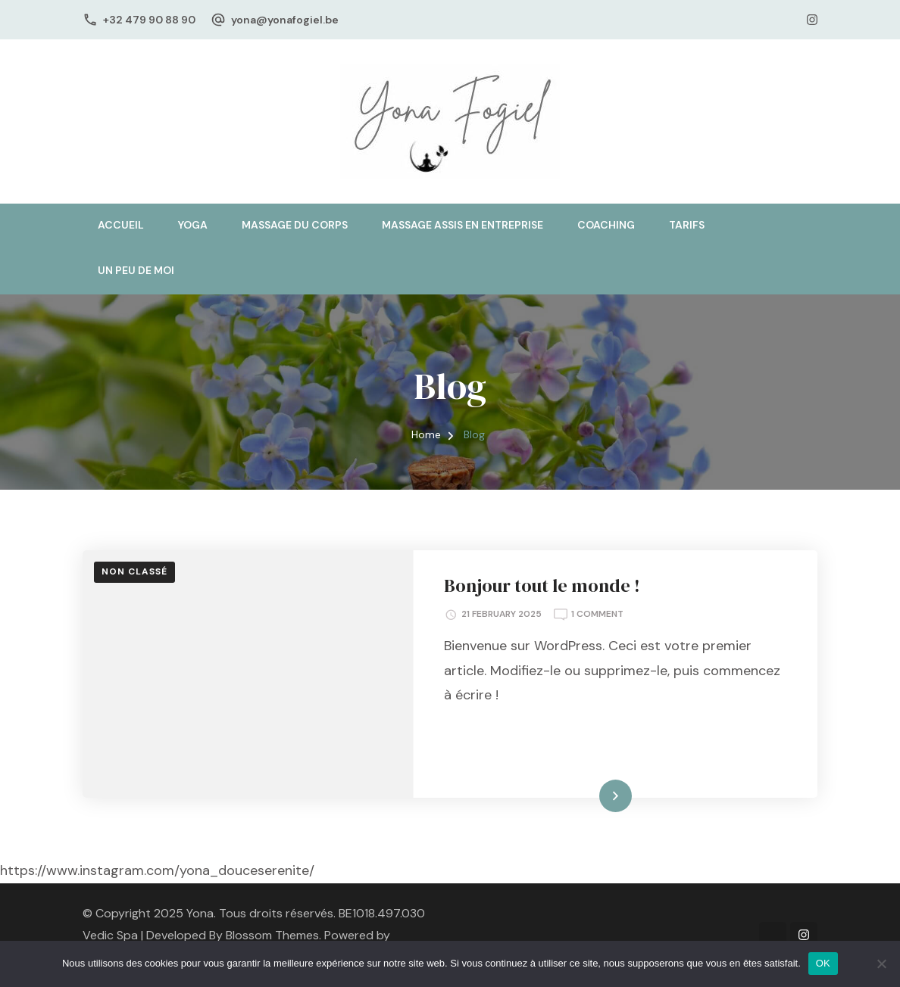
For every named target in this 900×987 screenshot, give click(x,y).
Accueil (121, 225)
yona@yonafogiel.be (285, 19)
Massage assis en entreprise (462, 225)
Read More (590, 795)
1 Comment (597, 613)
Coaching (606, 225)
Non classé (134, 571)
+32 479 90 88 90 (149, 19)
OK (823, 963)
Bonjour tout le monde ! (542, 585)
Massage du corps (295, 225)
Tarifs (687, 225)
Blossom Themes (272, 935)
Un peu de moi (136, 270)
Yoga (193, 225)
